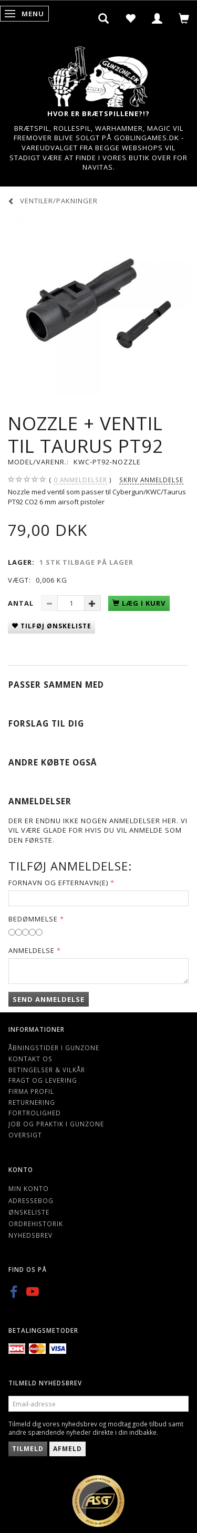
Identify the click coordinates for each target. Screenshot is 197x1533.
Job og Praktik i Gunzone (56, 1124)
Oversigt (25, 1135)
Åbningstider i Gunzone (53, 1047)
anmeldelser (80, 479)
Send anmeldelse (49, 999)
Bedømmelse (33, 919)
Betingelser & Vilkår (46, 1069)
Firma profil (31, 1091)
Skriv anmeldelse (151, 479)
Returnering (31, 1102)
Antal (22, 603)
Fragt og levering (42, 1080)
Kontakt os (30, 1058)
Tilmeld (28, 1448)
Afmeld (67, 1448)
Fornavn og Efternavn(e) (58, 882)
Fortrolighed (34, 1113)
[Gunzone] (98, 73)
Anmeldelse (31, 950)
